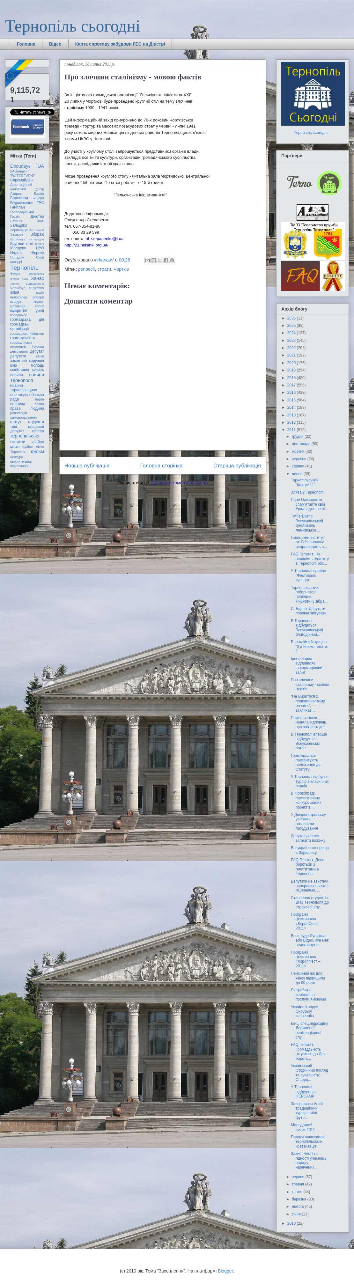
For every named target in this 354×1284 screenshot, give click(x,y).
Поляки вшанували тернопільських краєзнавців (308, 1141)
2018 (292, 378)
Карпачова (17, 239)
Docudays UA (27, 166)
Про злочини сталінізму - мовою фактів (310, 684)
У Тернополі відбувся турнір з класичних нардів (310, 781)
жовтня (299, 451)
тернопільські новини (24, 438)
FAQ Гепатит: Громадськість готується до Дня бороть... (308, 1051)
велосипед (18, 297)
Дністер (37, 216)
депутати (18, 356)
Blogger (225, 1270)
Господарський (22, 212)
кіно (13, 365)
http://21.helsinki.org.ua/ (86, 245)
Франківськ (36, 273)
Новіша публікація (86, 466)
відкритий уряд (27, 310)
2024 (292, 333)
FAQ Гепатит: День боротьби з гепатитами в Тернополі (307, 867)
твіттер (38, 431)
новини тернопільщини (23, 387)
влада (15, 301)
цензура (16, 457)
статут (15, 422)
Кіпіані (39, 244)
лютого (298, 1206)
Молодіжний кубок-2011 (303, 1127)
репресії (86, 269)
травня (298, 1184)
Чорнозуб (18, 288)
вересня (299, 459)
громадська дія (27, 319)
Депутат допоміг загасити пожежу (308, 838)
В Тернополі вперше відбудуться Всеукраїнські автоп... (309, 741)
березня (299, 1199)
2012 (292, 422)
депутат (37, 351)
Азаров (16, 193)
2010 (292, 1223)
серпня (298, 466)
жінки (40, 356)
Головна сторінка (161, 466)
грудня (298, 436)
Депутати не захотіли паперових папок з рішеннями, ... (309, 886)
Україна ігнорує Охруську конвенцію (304, 1011)
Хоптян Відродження (27, 283)
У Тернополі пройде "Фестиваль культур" (308, 575)
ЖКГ (40, 221)
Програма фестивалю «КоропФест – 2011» (305, 921)
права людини (27, 408)
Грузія (15, 216)
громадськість (22, 338)
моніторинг (20, 370)
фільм (37, 451)
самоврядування (23, 417)
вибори (38, 297)
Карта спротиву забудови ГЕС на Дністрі (120, 44)
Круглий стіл (21, 243)
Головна (26, 44)
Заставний (36, 230)
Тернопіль (24, 267)
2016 (292, 392)
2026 (292, 318)
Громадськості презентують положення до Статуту (306, 762)
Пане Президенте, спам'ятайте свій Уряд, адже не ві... (309, 504)
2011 (292, 430)
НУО (40, 248)
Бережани (19, 198)
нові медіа (19, 395)
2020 (292, 363)
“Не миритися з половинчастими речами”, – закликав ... (308, 703)
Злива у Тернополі (307, 492)
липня (298, 474)
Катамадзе (36, 239)
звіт (24, 361)
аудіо (40, 292)
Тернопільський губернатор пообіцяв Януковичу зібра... (309, 594)
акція (14, 292)
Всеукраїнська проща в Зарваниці (310, 850)
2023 (292, 340)
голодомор (18, 315)
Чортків (121, 269)
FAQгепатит (19, 171)
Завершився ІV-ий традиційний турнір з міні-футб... (307, 1111)
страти (104, 269)
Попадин (17, 257)
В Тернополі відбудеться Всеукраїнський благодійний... (307, 628)
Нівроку (37, 253)
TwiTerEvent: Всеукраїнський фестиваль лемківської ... (307, 523)
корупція (36, 360)
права (39, 404)
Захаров (17, 234)
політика (17, 404)
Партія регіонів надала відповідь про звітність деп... (310, 722)
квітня (297, 1192)
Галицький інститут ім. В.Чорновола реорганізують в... (309, 542)
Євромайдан (21, 180)
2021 (292, 355)
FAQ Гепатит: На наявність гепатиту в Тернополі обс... (310, 559)
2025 (292, 325)
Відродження (21, 203)
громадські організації (19, 326)
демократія (19, 351)
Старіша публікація (237, 466)
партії (39, 399)
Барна (39, 193)
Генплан (17, 207)
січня (297, 1214)
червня (298, 1177)
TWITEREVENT (22, 176)
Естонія (16, 221)
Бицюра (38, 198)
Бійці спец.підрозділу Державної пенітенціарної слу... (309, 1030)
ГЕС (40, 203)
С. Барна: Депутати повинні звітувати (309, 610)
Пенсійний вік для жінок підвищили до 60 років (308, 978)
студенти (36, 422)
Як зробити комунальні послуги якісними (308, 995)
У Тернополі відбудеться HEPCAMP (304, 1091)
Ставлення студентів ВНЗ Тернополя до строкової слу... (310, 902)
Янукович (36, 288)
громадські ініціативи (27, 333)
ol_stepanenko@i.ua (105, 238)
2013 (292, 415)
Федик (15, 273)
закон (15, 360)
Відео (55, 44)
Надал (16, 253)
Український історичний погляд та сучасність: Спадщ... (309, 1073)
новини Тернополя (27, 377)
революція (18, 413)
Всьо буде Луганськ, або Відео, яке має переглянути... (310, 940)
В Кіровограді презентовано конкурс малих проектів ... (306, 800)
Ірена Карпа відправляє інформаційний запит (306, 666)
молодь (37, 365)
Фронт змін (19, 279)
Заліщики (18, 225)
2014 (292, 407)
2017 (292, 385)
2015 (292, 400)
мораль (38, 370)
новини (16, 375)
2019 (292, 370)
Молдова (18, 248)
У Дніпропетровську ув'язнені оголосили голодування (308, 821)
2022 (292, 348)
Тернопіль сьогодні (72, 26)
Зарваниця (18, 230)
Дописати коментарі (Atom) (180, 482)
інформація (19, 466)
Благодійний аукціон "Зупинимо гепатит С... (310, 646)
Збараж (37, 234)
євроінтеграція (21, 461)
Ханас (37, 278)
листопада (302, 444)
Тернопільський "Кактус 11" (305, 482)
